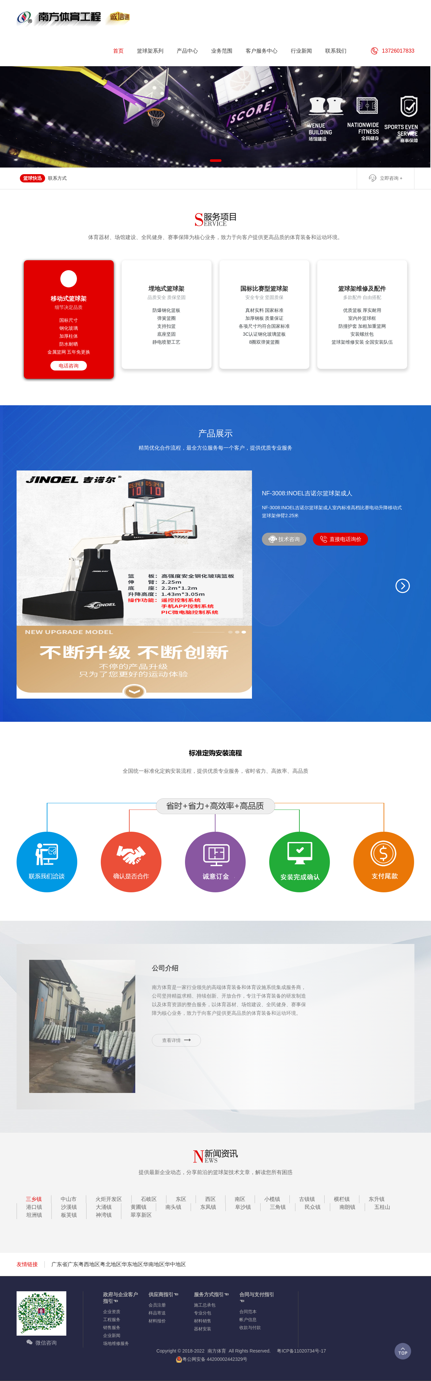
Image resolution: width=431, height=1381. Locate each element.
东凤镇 (208, 1207)
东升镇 (377, 1199)
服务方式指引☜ (211, 1294)
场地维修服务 (116, 1343)
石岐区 (149, 1199)
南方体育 (217, 1351)
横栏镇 (342, 1199)
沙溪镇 (69, 1207)
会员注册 (157, 1305)
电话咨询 (69, 366)
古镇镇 (307, 1199)
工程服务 (111, 1319)
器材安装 (202, 1328)
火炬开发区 (108, 1199)
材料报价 (157, 1320)
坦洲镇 (34, 1215)
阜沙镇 (243, 1207)
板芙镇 (69, 1215)
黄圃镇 (139, 1207)
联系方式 (57, 178)
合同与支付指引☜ (256, 1298)
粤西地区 (89, 1264)
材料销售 (202, 1320)
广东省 (59, 1264)
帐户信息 (248, 1319)
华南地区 (153, 1264)
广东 (73, 1264)
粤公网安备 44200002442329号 (212, 1359)
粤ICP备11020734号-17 (301, 1351)
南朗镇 (347, 1207)
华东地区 (132, 1264)
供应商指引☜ (163, 1294)
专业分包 (202, 1312)
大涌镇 (104, 1207)
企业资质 (111, 1311)
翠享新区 (141, 1215)
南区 (240, 1199)
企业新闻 (111, 1335)
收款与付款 (250, 1327)
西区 (210, 1199)
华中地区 (175, 1264)
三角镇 (278, 1207)
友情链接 (27, 1264)
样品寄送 (157, 1312)
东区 (181, 1199)
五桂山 (382, 1207)
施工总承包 (205, 1305)
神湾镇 (104, 1215)
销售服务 (111, 1327)
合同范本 (248, 1311)
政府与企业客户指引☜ (120, 1298)
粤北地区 (110, 1264)
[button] (403, 585)
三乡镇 (34, 1199)
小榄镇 (272, 1199)
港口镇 (34, 1207)
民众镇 (313, 1207)
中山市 (69, 1199)
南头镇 (173, 1207)
